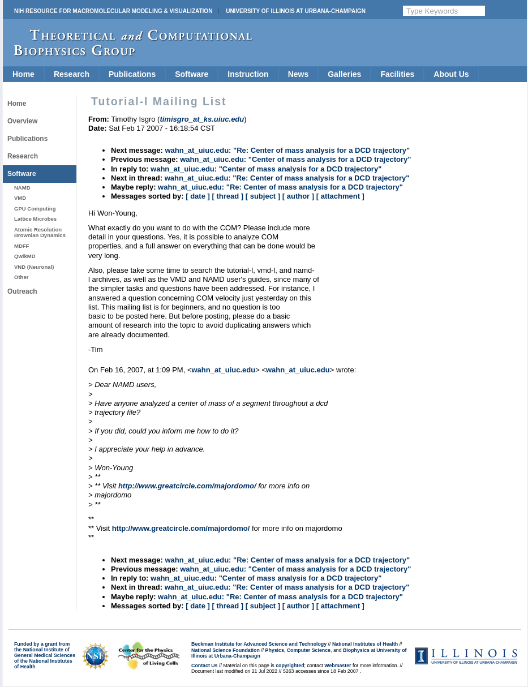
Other (21, 277)
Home (23, 74)
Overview (22, 121)
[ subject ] (263, 196)
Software (191, 74)
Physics (274, 650)
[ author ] (298, 196)
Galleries (344, 74)
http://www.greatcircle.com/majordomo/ (187, 486)
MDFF (21, 246)
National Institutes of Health (365, 644)
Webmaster (337, 665)
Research (71, 74)
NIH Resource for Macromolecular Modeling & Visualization (113, 11)
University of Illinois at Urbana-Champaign (296, 11)
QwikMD (25, 256)
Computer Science (308, 650)
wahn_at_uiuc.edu (223, 370)
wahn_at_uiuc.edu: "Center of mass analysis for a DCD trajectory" (295, 159)
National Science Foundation (225, 650)
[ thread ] (227, 196)
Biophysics (356, 650)
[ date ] (198, 196)
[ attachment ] (340, 196)
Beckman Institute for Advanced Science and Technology (259, 644)
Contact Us (204, 665)
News (298, 74)
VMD (20, 198)
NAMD (22, 187)
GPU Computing (34, 208)
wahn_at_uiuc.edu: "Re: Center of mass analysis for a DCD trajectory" (287, 150)
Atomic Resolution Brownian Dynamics (40, 232)
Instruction (247, 74)
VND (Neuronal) (34, 267)
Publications (132, 74)
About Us (451, 74)
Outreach (22, 291)
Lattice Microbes (35, 219)
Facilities (397, 74)
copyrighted (290, 665)
